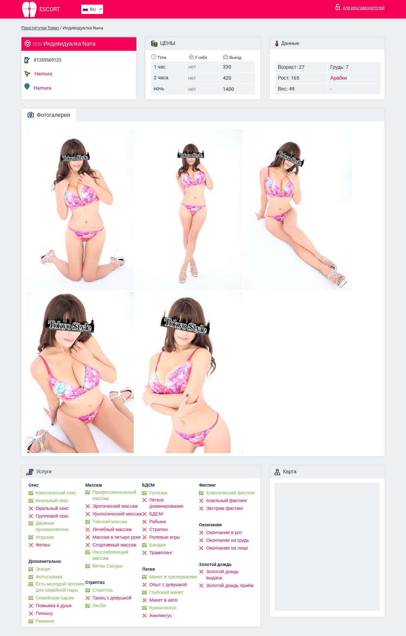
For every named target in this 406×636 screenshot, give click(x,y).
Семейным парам (55, 598)
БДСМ (156, 514)
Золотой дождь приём (229, 585)
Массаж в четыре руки (116, 537)
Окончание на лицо (227, 548)
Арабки (338, 78)
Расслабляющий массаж (110, 555)
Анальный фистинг (226, 500)
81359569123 (47, 60)
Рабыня (157, 521)
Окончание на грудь (227, 540)
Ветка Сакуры (107, 566)
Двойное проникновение (52, 526)
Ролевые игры (164, 537)
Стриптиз (102, 590)
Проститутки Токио (40, 27)
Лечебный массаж (112, 529)
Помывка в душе (54, 605)
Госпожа (158, 493)
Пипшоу (44, 613)
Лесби (99, 605)
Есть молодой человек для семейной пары (60, 587)
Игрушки (45, 537)
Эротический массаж (115, 506)
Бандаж (157, 545)
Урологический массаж (117, 514)
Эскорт (43, 569)
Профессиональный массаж (114, 495)
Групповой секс (52, 516)
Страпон (158, 529)
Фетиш (43, 545)
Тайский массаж (109, 521)
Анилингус (160, 615)
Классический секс (56, 493)
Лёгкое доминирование (166, 503)
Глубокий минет (166, 592)
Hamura (38, 74)
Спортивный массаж (114, 545)
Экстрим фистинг (224, 508)
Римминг (45, 621)
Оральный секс (52, 508)
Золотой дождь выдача (222, 575)
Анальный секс (52, 500)
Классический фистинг (230, 493)
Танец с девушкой (111, 598)
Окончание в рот (224, 532)
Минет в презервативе (173, 577)
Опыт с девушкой (168, 584)
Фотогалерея (49, 115)
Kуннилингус (162, 608)
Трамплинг (160, 552)
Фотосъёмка (49, 577)
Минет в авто (163, 600)
